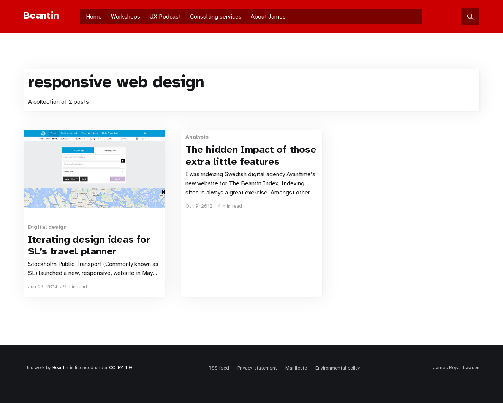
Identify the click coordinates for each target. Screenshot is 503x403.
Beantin (60, 368)
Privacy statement (257, 368)
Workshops (125, 17)
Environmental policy (337, 368)
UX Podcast (165, 17)
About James (268, 17)
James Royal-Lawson (456, 368)
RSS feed (219, 368)
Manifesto (296, 368)
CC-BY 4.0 (120, 368)
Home (94, 17)
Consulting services (216, 17)
